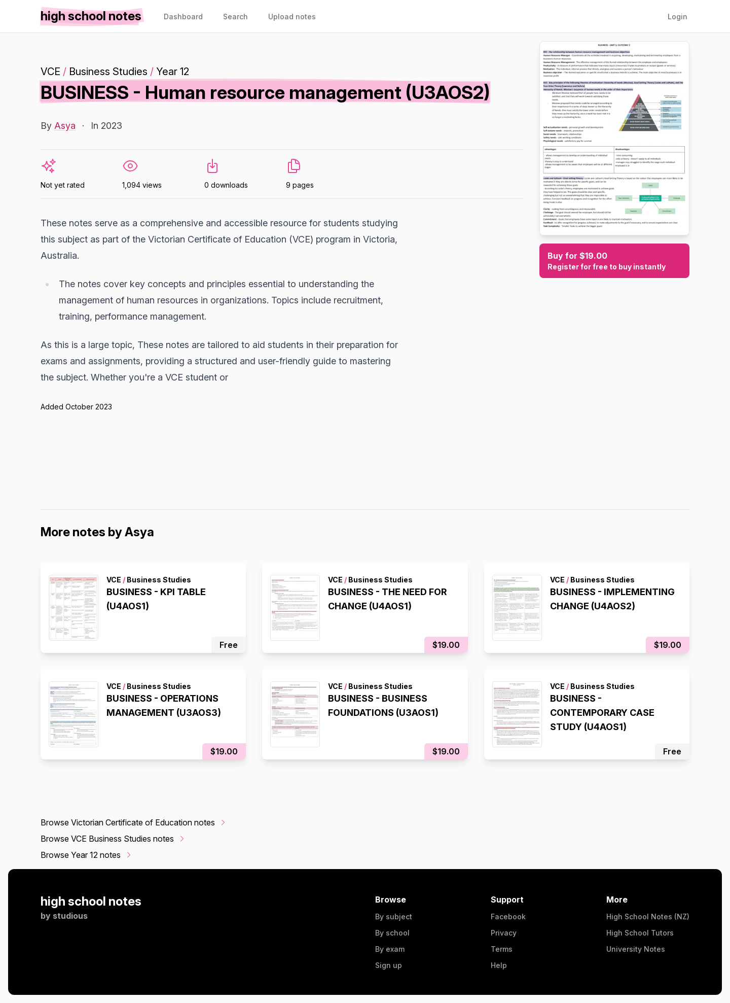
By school (392, 932)
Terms (502, 949)
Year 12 (172, 71)
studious (70, 916)
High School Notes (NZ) (647, 916)
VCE (50, 71)
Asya (65, 125)
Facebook (508, 916)
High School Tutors (640, 932)
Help (499, 965)
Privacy (504, 932)
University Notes (635, 949)
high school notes (91, 901)
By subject (393, 916)
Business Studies (108, 71)
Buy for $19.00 (614, 261)
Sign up (388, 965)
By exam (390, 949)
